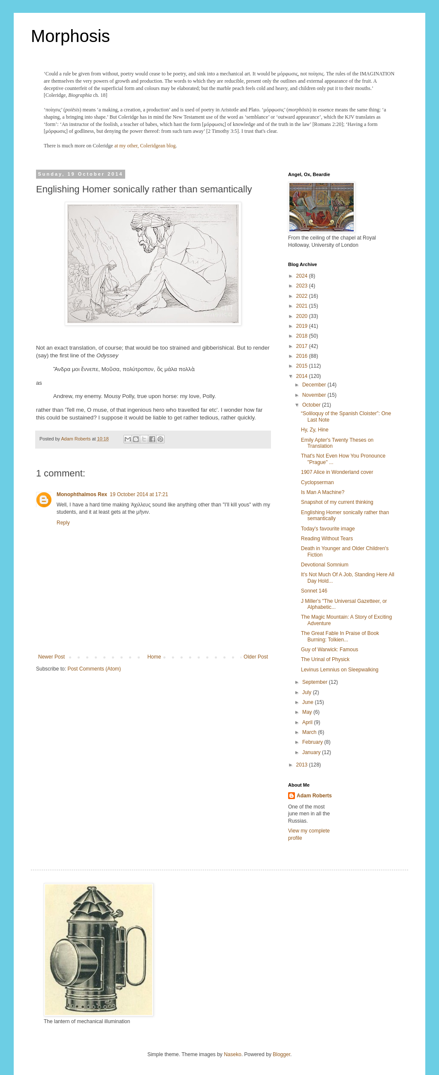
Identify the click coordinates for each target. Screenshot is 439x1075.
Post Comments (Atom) (94, 669)
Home (154, 657)
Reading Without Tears (327, 539)
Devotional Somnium (325, 565)
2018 (302, 336)
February (313, 742)
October (312, 405)
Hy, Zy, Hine (314, 430)
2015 (302, 366)
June (308, 702)
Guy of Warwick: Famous (329, 650)
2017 (302, 346)
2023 (302, 286)
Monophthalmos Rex (82, 494)
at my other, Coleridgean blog (145, 146)
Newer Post (51, 657)
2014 (302, 376)
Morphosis (70, 36)
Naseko (232, 1054)
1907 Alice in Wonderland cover (337, 472)
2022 (302, 296)
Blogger (281, 1054)
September (315, 682)
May (307, 712)
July (307, 692)
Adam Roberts (314, 796)
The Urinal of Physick (325, 659)
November (315, 395)
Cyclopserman (317, 482)
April (308, 722)
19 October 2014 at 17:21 (139, 494)
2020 (302, 316)
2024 (302, 276)
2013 (302, 765)
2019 (302, 326)
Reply (63, 523)
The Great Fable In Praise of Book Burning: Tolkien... (340, 636)
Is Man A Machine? (322, 492)
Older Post (256, 657)
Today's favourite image (328, 529)
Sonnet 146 (314, 591)
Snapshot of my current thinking (337, 502)
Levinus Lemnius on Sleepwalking (340, 670)
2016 (302, 356)
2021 (302, 306)
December (315, 385)
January (312, 752)
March (310, 732)
